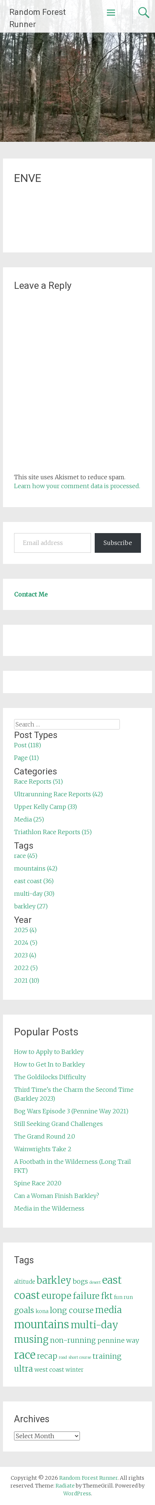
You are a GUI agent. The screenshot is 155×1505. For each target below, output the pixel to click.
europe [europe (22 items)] (56, 1296)
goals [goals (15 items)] (24, 1310)
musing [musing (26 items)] (31, 1339)
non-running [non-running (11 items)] (73, 1340)
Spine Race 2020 (37, 1183)
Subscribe (118, 542)
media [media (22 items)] (108, 1310)
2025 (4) (25, 930)
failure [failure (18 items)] (86, 1296)
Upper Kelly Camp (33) (45, 806)
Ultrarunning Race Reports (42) (58, 794)
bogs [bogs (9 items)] (80, 1281)
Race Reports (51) (38, 781)
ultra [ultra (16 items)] (23, 1369)
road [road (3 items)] (63, 1357)
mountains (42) (35, 868)
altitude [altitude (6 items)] (24, 1281)
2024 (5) (25, 942)
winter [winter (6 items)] (74, 1369)
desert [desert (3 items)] (95, 1282)
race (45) (25, 855)
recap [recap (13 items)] (47, 1356)
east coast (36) (34, 881)
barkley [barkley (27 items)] (54, 1280)
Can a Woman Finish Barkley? (56, 1195)
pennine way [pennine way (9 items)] (118, 1340)
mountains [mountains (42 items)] (41, 1324)
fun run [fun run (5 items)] (123, 1297)
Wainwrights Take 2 (42, 1149)
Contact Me (31, 594)
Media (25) (29, 819)
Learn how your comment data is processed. (77, 486)
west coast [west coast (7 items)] (49, 1369)
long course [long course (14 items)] (72, 1310)
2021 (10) (26, 980)
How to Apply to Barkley (49, 1051)
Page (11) (26, 757)
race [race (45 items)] (25, 1355)
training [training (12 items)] (106, 1356)
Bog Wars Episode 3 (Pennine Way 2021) (71, 1111)
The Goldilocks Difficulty (50, 1077)
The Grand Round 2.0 (44, 1136)
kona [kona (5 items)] (42, 1311)
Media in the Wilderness (49, 1208)
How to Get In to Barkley (49, 1064)
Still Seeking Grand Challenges (58, 1123)
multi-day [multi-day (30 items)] (94, 1325)
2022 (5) (26, 968)
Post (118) (27, 745)
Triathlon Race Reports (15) (53, 832)
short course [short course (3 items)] (79, 1357)
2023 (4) (25, 955)
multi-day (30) (34, 893)
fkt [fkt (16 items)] (106, 1296)
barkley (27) (31, 906)
